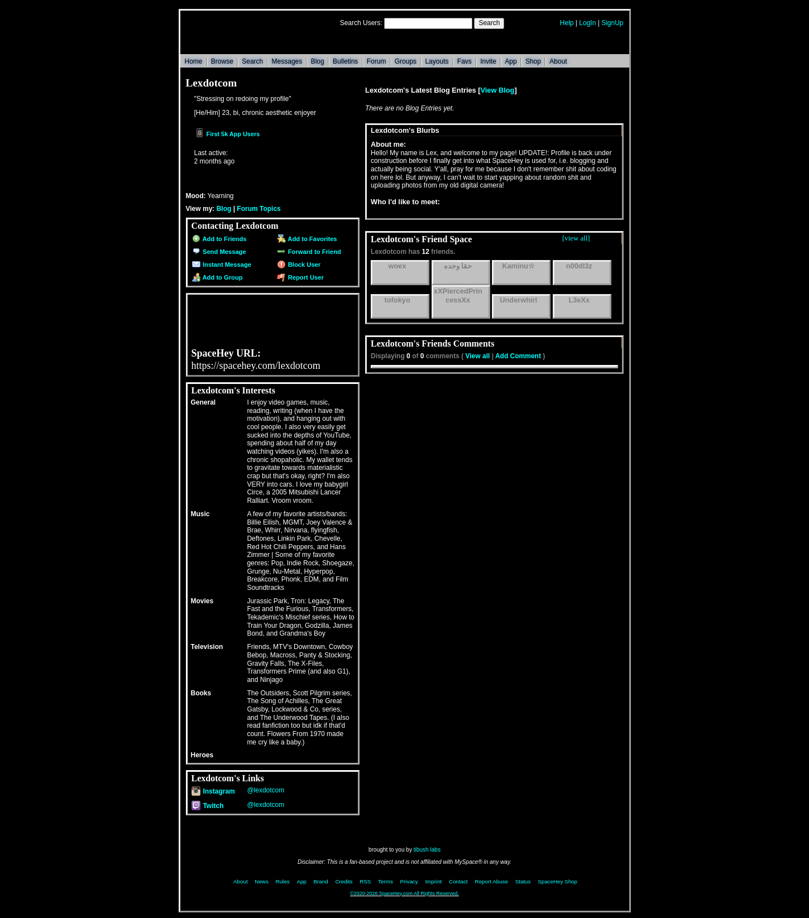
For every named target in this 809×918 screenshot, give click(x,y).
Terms (385, 881)
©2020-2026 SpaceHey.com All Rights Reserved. (404, 893)
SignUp (612, 23)
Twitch (208, 806)
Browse (222, 61)
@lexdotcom (265, 790)
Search (489, 23)
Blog (317, 61)
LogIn (587, 23)
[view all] (576, 238)
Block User (298, 264)
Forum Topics (258, 209)
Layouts (436, 61)
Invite (488, 61)
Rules (283, 881)
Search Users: (361, 23)
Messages (287, 61)
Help (567, 23)
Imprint (433, 881)
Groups (406, 61)
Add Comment (518, 356)
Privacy (409, 881)
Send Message (219, 251)
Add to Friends (219, 238)
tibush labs (427, 850)
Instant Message (221, 264)
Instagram (213, 791)
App (510, 61)
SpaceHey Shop (557, 881)
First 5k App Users (227, 134)
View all (478, 356)
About (558, 61)
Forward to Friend (309, 251)
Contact (458, 881)
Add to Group (217, 277)
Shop (533, 61)
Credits (343, 881)
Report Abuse (491, 881)
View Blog (498, 90)
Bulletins (345, 61)
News (262, 881)
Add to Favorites (307, 238)
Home (194, 61)
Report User (300, 277)
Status (523, 881)
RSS (365, 881)
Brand (321, 881)
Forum (376, 61)
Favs (464, 61)
